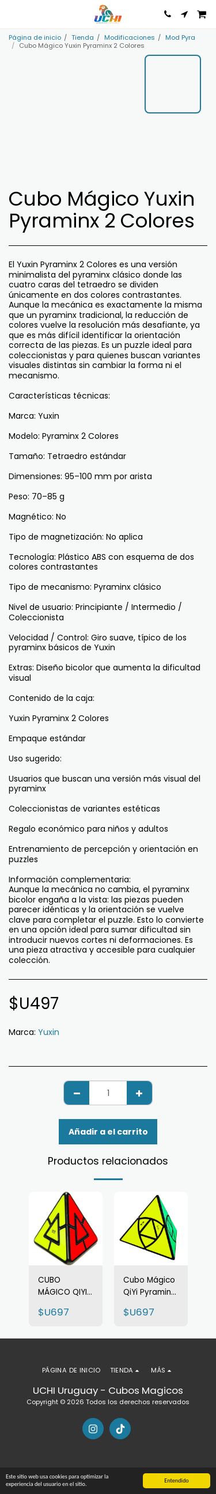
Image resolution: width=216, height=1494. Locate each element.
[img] (66, 1228)
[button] (12, 14)
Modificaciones (129, 37)
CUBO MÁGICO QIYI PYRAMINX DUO (62, 1286)
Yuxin (48, 1032)
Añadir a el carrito (108, 1131)
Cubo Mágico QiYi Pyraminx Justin (149, 1286)
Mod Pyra (180, 37)
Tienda (82, 37)
